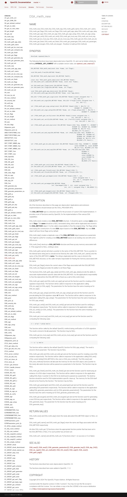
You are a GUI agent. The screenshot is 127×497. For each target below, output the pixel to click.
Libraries (31, 7)
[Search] (86, 2)
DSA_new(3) (33, 447)
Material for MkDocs (16, 495)
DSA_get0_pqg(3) (35, 452)
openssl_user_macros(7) (85, 64)
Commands (22, 7)
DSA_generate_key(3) (77, 447)
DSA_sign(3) (73, 450)
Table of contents (107, 16)
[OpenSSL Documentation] (6, 2)
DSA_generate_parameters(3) (58, 447)
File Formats (40, 7)
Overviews (49, 7)
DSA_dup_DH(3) (91, 447)
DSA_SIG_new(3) (63, 450)
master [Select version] (36, 2)
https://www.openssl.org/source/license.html (49, 489)
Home (6, 7)
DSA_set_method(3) (49, 450)
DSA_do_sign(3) (35, 450)
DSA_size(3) (83, 450)
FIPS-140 (13, 7)
